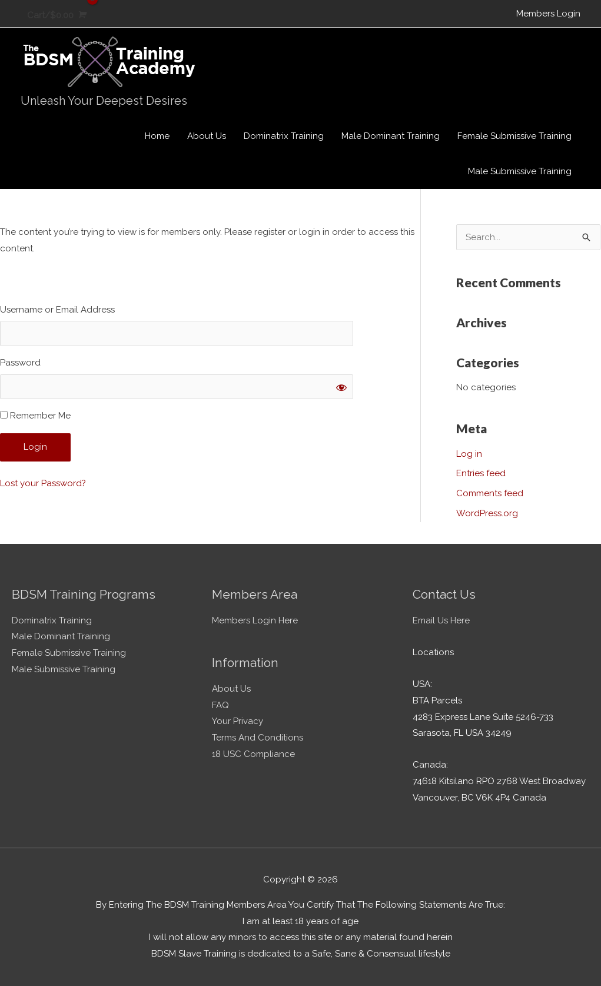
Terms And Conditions (257, 737)
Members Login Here (255, 620)
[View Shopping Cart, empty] (56, 15)
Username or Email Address (57, 309)
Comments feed (489, 493)
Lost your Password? (43, 483)
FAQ (220, 705)
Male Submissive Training (63, 669)
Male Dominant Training (61, 636)
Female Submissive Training (69, 653)
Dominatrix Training (52, 620)
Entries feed (481, 473)
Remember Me (35, 415)
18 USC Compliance (253, 754)
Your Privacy (237, 721)
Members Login (548, 13)
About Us (231, 688)
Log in (469, 454)
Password (20, 362)
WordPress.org (487, 513)
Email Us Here (441, 620)
